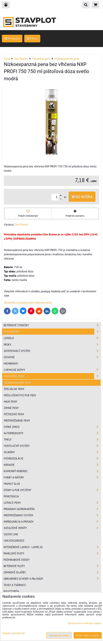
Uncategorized (14, 540)
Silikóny (52, 452)
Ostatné (52, 357)
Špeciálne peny (14, 389)
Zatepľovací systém (52, 351)
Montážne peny (52, 376)
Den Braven (52, 331)
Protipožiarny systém (52, 515)
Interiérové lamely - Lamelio (52, 547)
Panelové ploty (52, 553)
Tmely (52, 439)
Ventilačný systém (52, 446)
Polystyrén (11, 591)
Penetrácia (11, 496)
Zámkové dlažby (52, 572)
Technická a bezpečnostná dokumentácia (28, 302)
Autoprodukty (52, 433)
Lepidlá (52, 338)
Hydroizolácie (52, 458)
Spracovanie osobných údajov (85, 623)
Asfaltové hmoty (52, 528)
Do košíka (82, 196)
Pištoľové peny (14, 414)
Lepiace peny (52, 503)
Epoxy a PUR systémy (52, 490)
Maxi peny (10, 401)
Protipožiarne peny (17, 420)
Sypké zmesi (52, 427)
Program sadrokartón (52, 509)
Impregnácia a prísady (52, 522)
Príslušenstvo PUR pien (20, 395)
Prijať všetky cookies (87, 635)
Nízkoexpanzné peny (17, 382)
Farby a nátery (52, 477)
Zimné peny (11, 408)
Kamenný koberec (52, 471)
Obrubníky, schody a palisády (52, 579)
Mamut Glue (12, 483)
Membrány (11, 363)
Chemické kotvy (52, 370)
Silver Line (11, 534)
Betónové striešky (52, 325)
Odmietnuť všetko (59, 635)
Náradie (52, 465)
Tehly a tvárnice (15, 585)
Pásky (52, 344)
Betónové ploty (52, 566)
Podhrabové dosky (17, 559)
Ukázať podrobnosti (13, 633)
